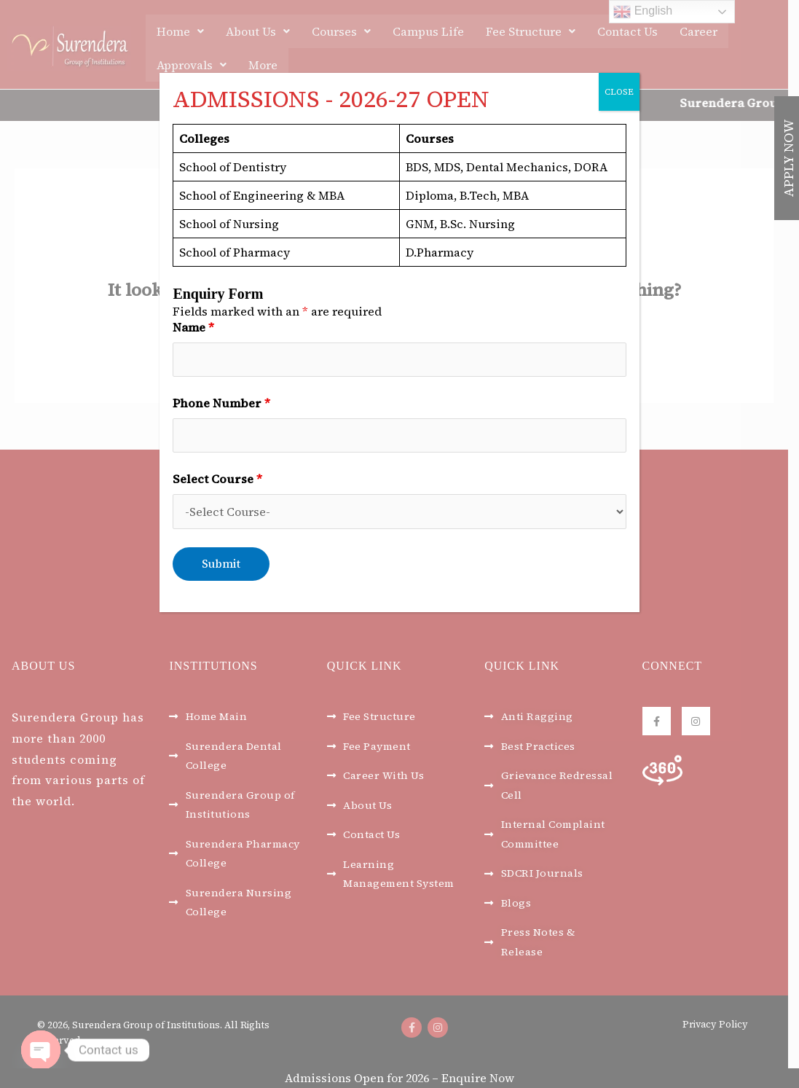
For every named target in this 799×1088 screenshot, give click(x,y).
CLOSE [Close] (619, 92)
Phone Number (221, 404)
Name (193, 327)
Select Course (217, 480)
